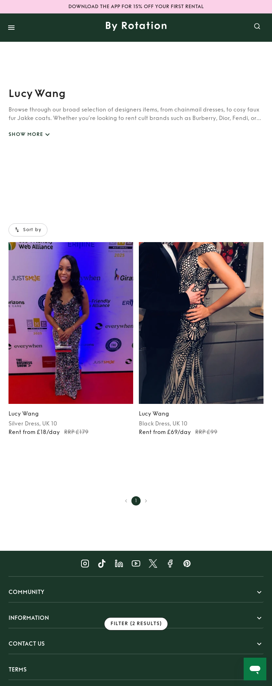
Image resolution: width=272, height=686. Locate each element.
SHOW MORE (30, 134)
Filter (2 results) (136, 624)
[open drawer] (11, 28)
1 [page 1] (136, 500)
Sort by (28, 230)
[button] (136, 592)
